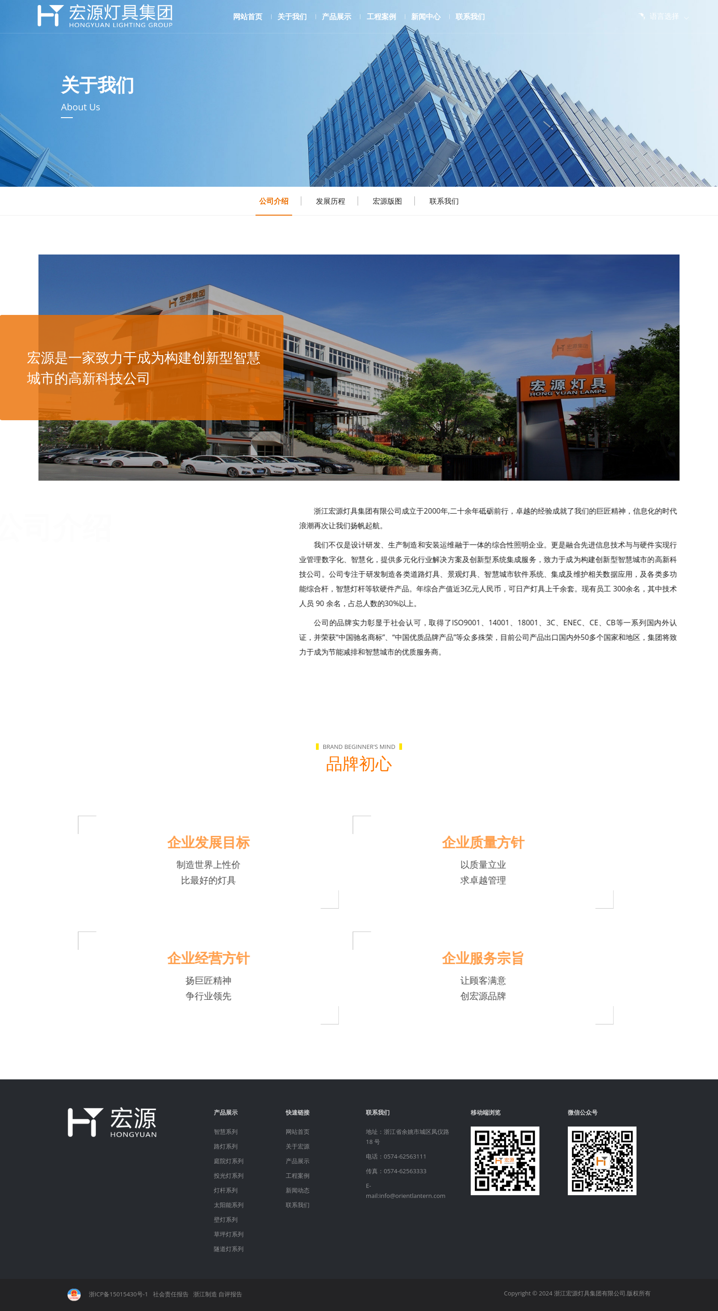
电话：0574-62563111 (396, 1156)
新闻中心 (429, 16)
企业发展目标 (187, 842)
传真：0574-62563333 (396, 1171)
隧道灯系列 (229, 1249)
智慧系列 (226, 1131)
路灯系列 (226, 1146)
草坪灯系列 (229, 1234)
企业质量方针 (462, 842)
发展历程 (330, 201)
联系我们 (470, 16)
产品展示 (340, 16)
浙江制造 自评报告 (217, 1294)
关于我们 (295, 16)
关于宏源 (298, 1146)
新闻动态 (298, 1190)
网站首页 (251, 16)
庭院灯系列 (229, 1161)
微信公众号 (583, 1112)
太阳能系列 (229, 1205)
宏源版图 (387, 201)
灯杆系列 (226, 1190)
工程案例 (385, 16)
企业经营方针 (187, 957)
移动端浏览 (485, 1112)
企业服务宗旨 (462, 957)
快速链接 (298, 1112)
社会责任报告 (171, 1294)
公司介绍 (273, 201)
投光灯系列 (229, 1175)
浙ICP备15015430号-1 (118, 1294)
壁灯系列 (226, 1219)
